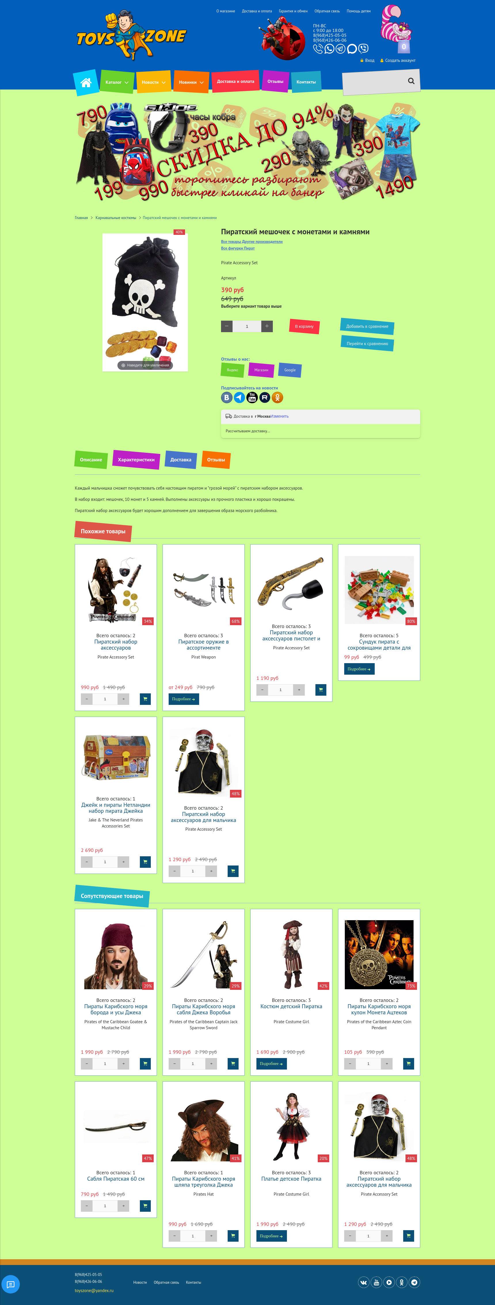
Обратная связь (327, 11)
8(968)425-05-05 (329, 35)
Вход (367, 60)
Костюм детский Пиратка (291, 1006)
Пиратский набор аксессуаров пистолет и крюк (291, 638)
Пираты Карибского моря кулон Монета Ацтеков (379, 1009)
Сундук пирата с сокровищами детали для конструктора (379, 647)
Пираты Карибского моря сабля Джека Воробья (203, 1009)
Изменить (280, 416)
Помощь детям (359, 11)
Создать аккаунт (397, 60)
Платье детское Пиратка (291, 1178)
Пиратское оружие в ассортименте (203, 644)
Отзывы (275, 81)
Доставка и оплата (257, 11)
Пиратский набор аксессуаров (116, 644)
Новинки (188, 82)
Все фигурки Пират (237, 248)
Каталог (113, 82)
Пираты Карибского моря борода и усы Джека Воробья (116, 1012)
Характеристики (136, 459)
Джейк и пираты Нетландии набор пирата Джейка (115, 808)
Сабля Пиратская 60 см (116, 1178)
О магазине (225, 11)
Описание (91, 459)
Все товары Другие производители (252, 241)
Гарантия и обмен (293, 11)
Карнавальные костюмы (116, 217)
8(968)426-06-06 (329, 40)
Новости (150, 82)
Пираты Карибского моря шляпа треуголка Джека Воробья (203, 1184)
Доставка (180, 459)
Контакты (306, 82)
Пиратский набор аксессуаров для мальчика (203, 817)
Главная (81, 217)
